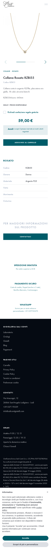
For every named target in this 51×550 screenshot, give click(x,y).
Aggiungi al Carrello (25, 142)
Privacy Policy (9, 369)
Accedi (10, 129)
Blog (5, 345)
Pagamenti (7, 349)
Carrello (6, 365)
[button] (47, 492)
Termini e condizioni (11, 378)
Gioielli (6, 341)
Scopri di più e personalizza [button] (25, 544)
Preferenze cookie (11, 382)
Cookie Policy (9, 373)
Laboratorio (8, 332)
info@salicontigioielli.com (13, 411)
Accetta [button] (25, 538)
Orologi (6, 336)
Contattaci (25, 237)
